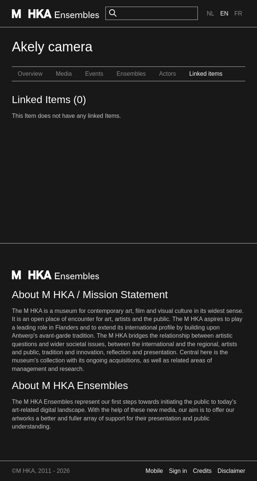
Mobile (154, 471)
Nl (210, 13)
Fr (238, 13)
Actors (167, 74)
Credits (202, 471)
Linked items (206, 74)
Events (94, 74)
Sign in (178, 471)
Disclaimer (231, 471)
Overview (30, 74)
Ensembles (131, 74)
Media (64, 74)
